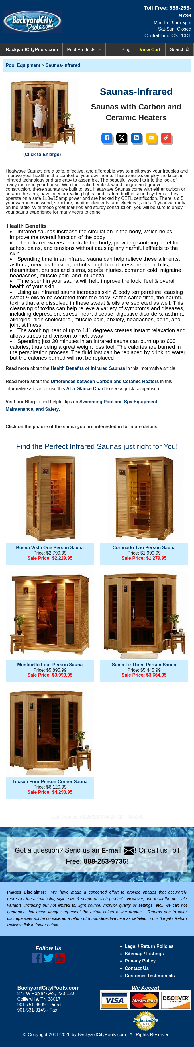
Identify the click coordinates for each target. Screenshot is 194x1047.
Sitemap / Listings (144, 953)
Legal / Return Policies (149, 946)
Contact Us (137, 968)
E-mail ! (119, 850)
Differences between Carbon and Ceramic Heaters (105, 381)
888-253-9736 (105, 861)
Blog (125, 49)
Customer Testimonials (150, 975)
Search (179, 49)
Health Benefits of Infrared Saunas (88, 368)
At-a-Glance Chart (85, 388)
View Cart (150, 49)
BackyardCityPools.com (32, 49)
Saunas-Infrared (63, 65)
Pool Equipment (23, 65)
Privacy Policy (140, 960)
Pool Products (81, 49)
